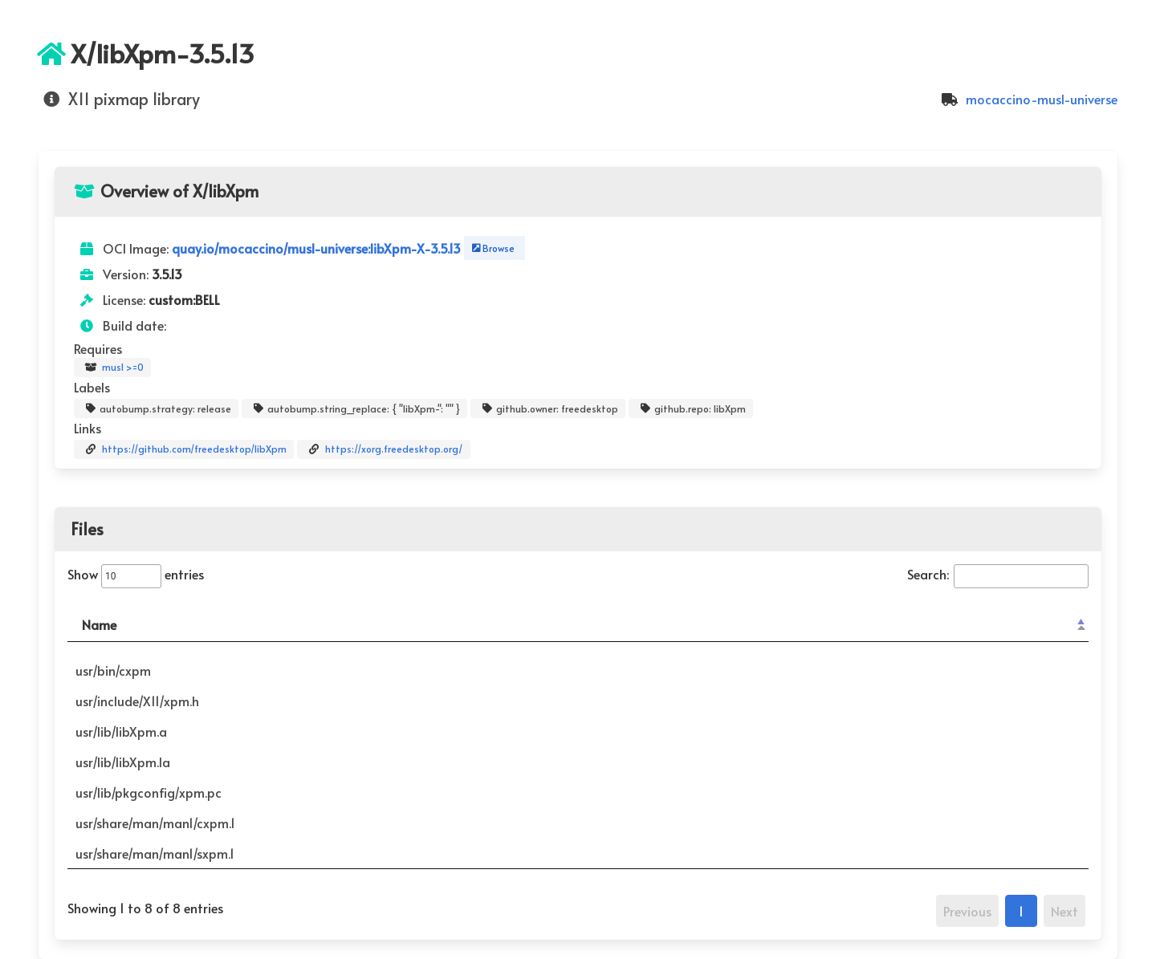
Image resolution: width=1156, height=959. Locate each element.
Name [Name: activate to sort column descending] (99, 624)
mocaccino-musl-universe (1027, 99)
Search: (998, 574)
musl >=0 (112, 367)
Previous (967, 911)
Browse (492, 248)
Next (1064, 911)
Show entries (135, 574)
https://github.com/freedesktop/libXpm (184, 449)
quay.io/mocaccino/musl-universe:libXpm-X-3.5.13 (318, 248)
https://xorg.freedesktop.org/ (383, 449)
